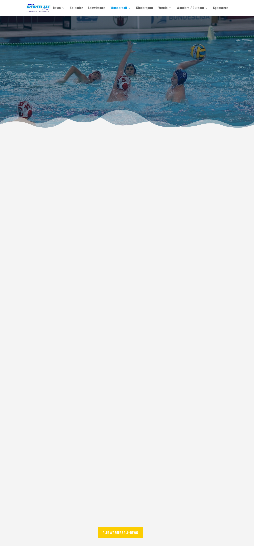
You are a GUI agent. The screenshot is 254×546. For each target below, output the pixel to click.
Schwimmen (97, 8)
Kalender (76, 8)
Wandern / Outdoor (190, 8)
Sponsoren (221, 8)
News (57, 8)
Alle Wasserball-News (120, 533)
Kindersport (144, 8)
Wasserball (119, 8)
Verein (163, 8)
